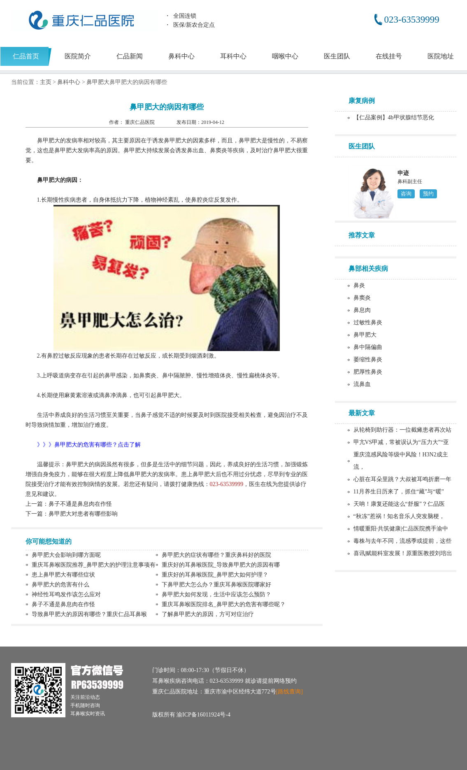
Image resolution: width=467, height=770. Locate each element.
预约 (428, 194)
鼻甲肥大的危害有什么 (60, 585)
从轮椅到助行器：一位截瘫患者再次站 (402, 430)
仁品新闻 (129, 56)
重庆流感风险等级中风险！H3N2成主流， (400, 460)
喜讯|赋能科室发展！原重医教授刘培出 (403, 553)
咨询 (406, 194)
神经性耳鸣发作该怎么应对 (66, 594)
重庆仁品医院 (140, 122)
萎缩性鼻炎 (367, 359)
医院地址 (441, 56)
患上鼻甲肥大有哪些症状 (63, 575)
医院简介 (78, 56)
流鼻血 (362, 384)
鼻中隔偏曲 (367, 347)
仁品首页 (26, 56)
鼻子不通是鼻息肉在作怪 (80, 504)
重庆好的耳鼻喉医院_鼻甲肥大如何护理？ (215, 575)
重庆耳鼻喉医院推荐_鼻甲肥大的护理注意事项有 (94, 565)
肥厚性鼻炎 (367, 372)
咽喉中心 (285, 56)
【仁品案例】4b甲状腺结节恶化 (393, 117)
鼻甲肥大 (97, 82)
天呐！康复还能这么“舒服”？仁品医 (399, 504)
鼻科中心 (181, 56)
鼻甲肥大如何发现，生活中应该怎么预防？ (216, 594)
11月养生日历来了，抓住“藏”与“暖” (398, 492)
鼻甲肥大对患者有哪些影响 (83, 514)
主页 (45, 82)
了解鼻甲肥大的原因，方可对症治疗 (208, 614)
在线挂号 (389, 56)
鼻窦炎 (362, 298)
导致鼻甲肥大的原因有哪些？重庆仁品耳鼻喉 (89, 614)
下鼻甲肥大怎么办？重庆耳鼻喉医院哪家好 (216, 585)
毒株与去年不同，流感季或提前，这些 (402, 541)
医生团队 (337, 56)
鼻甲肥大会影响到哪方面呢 (66, 555)
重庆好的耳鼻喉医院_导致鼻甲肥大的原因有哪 (221, 565)
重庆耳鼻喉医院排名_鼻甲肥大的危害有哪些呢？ (224, 604)
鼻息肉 (362, 310)
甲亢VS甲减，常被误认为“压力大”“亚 (401, 442)
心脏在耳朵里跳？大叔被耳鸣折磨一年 (402, 479)
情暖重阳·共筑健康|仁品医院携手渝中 (400, 529)
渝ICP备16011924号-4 (203, 715)
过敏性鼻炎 (367, 322)
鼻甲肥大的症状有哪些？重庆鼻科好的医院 (216, 555)
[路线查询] (289, 692)
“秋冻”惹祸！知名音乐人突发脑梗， (399, 516)
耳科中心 (233, 56)
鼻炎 (359, 285)
